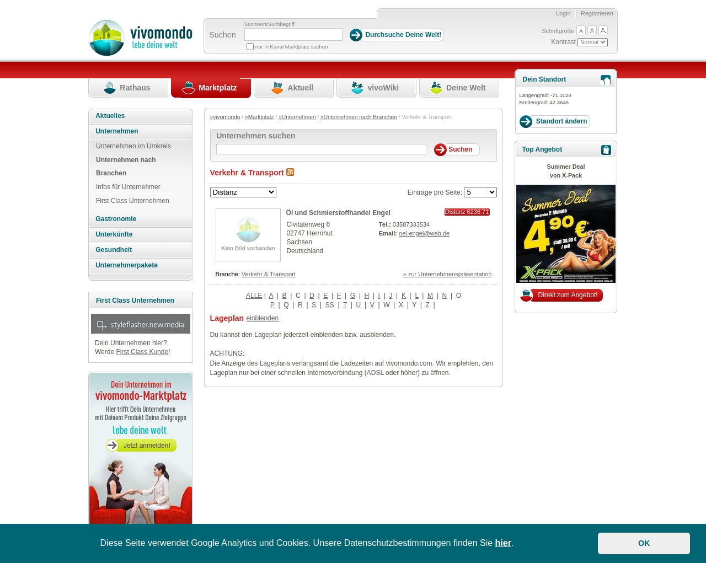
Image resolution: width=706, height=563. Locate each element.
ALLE (254, 295)
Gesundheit (113, 250)
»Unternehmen (297, 117)
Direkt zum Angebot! (567, 295)
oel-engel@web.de (424, 233)
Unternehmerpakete (126, 265)
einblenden (262, 318)
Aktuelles (110, 116)
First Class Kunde (142, 352)
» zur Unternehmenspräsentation (447, 274)
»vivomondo (225, 117)
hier (503, 543)
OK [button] (644, 543)
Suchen (222, 34)
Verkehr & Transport (269, 274)
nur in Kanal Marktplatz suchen (291, 47)
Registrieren (597, 13)
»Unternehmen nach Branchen (358, 117)
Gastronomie (115, 219)
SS (329, 305)
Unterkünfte (113, 234)
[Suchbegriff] (293, 34)
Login (563, 13)
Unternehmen (116, 131)
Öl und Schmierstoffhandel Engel (338, 213)
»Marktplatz (259, 117)
